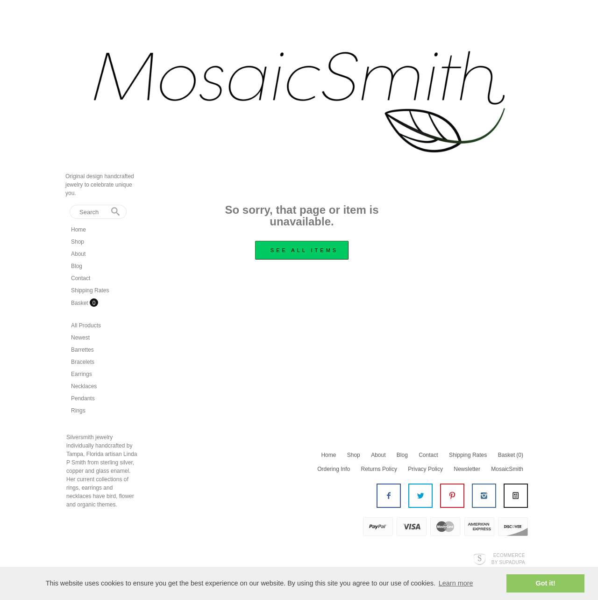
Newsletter (467, 469)
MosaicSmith (507, 469)
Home (78, 229)
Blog (76, 266)
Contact (80, 278)
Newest (80, 337)
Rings (78, 410)
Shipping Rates (90, 290)
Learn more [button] (456, 583)
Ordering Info (333, 469)
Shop (77, 242)
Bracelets (82, 362)
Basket (80, 303)
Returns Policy (379, 469)
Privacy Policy (425, 469)
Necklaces (84, 386)
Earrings (81, 374)
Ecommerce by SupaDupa (508, 558)
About (78, 254)
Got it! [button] (545, 583)
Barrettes (82, 350)
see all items (304, 250)
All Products (86, 325)
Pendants (83, 398)
